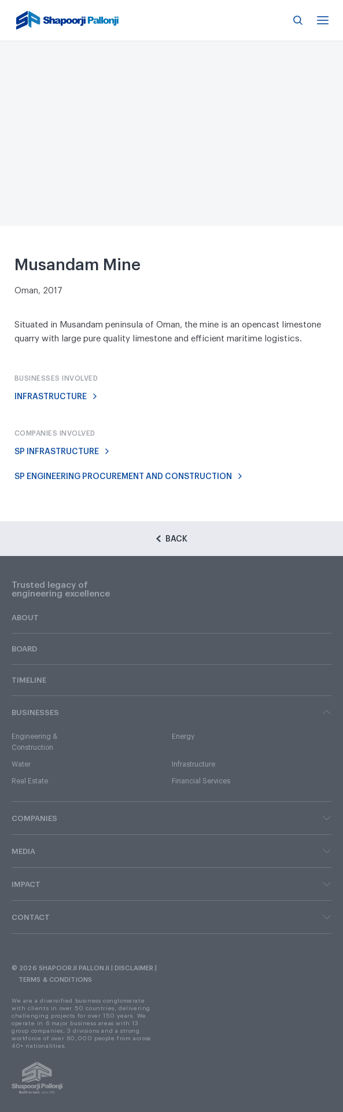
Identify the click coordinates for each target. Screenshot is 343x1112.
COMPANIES (171, 818)
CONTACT (171, 917)
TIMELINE (29, 680)
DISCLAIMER (134, 968)
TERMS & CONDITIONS (55, 980)
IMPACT (171, 884)
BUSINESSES (171, 712)
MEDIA (171, 851)
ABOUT (25, 617)
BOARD (24, 649)
